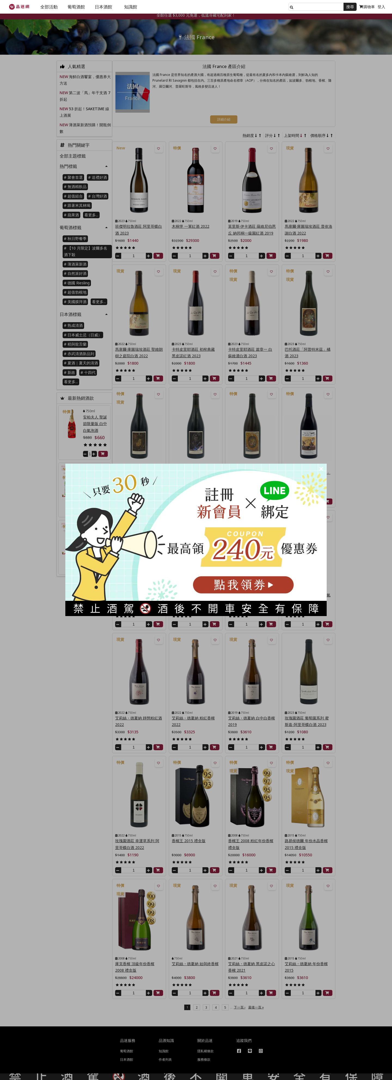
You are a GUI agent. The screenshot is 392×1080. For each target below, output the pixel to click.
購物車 (367, 6)
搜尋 (350, 6)
